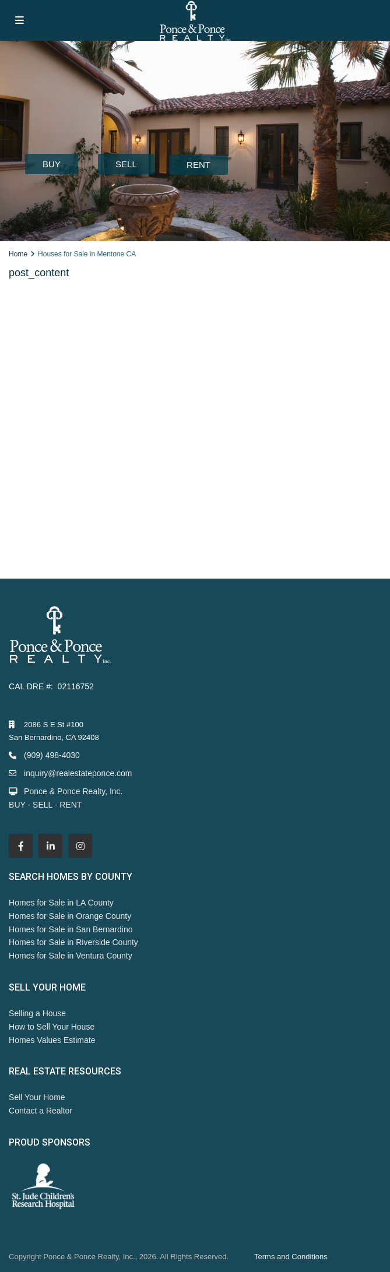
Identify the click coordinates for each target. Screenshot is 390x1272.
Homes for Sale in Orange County (70, 916)
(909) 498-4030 (52, 755)
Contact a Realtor (40, 1110)
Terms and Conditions (291, 1256)
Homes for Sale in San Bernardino (70, 929)
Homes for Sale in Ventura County (70, 955)
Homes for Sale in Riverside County (73, 942)
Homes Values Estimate (52, 1040)
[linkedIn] (50, 846)
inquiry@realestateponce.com (78, 773)
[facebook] (21, 846)
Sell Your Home (37, 1097)
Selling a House (37, 1013)
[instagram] (80, 846)
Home (18, 254)
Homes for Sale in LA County (61, 902)
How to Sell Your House (51, 1026)
